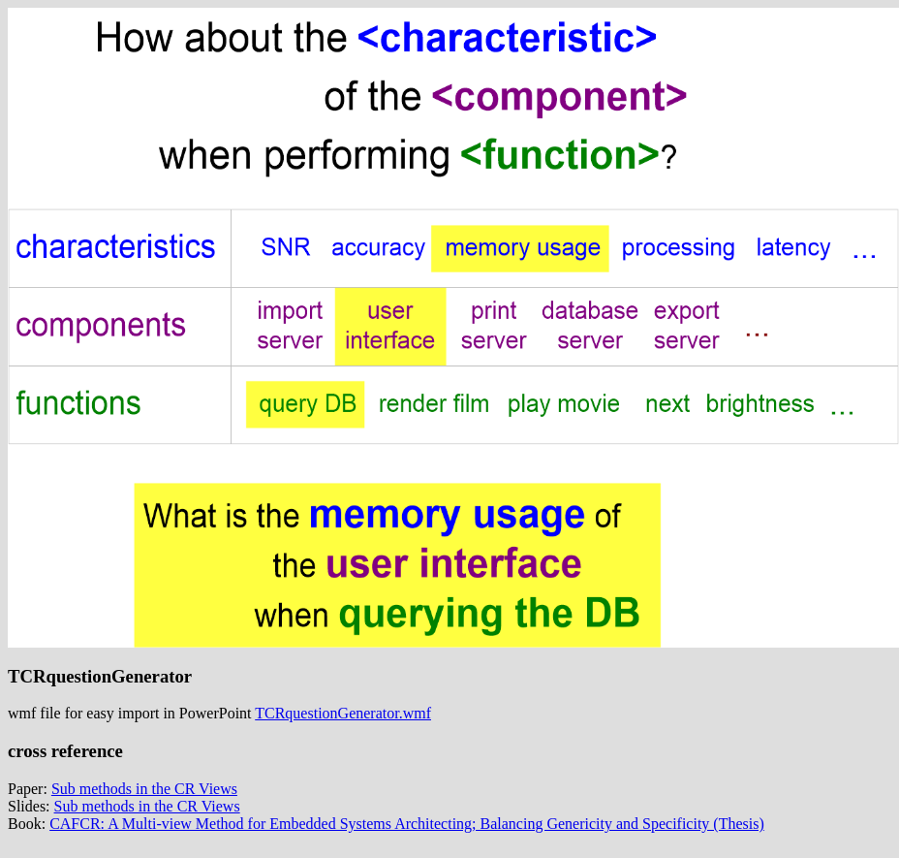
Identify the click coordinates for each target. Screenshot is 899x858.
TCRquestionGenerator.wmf (343, 713)
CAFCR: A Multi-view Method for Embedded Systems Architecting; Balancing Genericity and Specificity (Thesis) (406, 823)
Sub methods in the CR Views (144, 788)
